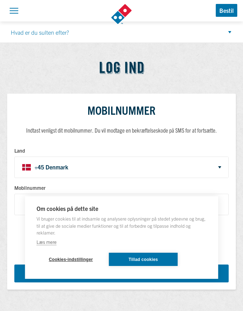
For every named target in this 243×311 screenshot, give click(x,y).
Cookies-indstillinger (71, 259)
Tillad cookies (143, 259)
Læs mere (47, 242)
